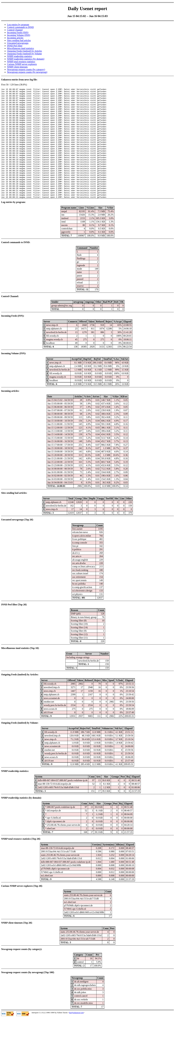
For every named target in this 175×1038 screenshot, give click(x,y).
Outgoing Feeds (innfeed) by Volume (24, 53)
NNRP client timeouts (17, 67)
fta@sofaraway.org (76, 1034)
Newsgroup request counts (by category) (26, 69)
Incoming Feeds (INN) (17, 32)
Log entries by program (18, 24)
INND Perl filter (14, 45)
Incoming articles (15, 38)
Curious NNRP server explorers (22, 64)
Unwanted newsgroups (17, 43)
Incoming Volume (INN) (18, 35)
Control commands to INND (20, 27)
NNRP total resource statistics (21, 61)
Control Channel (15, 30)
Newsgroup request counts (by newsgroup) (27, 72)
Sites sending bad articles (19, 40)
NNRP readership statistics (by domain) (25, 59)
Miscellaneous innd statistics (20, 48)
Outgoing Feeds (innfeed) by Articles (24, 51)
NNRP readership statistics (19, 56)
